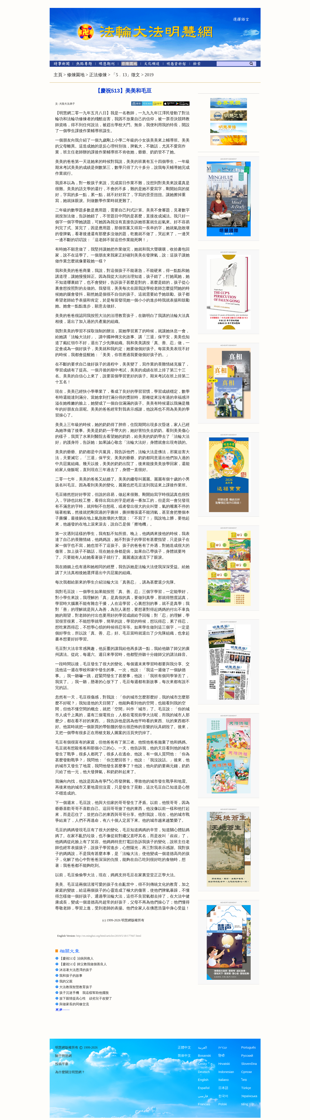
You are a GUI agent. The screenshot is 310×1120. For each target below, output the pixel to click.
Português (248, 1047)
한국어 (223, 1096)
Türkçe (246, 1088)
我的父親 (66, 981)
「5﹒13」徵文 (125, 74)
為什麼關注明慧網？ (70, 1072)
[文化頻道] (152, 64)
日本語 (223, 1088)
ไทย (244, 1080)
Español (203, 1088)
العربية (202, 1047)
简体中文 (184, 1055)
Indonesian (226, 1072)
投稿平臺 (61, 1064)
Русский (247, 1055)
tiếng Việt (247, 1104)
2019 (149, 74)
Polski (222, 1104)
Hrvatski (224, 1063)
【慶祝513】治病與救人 (76, 958)
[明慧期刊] (107, 64)
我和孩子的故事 (70, 975)
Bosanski (204, 1055)
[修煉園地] (129, 64)
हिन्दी (221, 1055)
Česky (202, 1063)
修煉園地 (76, 74)
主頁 (58, 74)
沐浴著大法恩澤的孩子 (75, 970)
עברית (222, 1047)
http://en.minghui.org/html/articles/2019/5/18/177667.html (108, 935)
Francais (204, 1104)
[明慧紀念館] (176, 64)
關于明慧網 (63, 1056)
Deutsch (204, 1072)
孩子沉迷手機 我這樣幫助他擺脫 (84, 993)
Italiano (223, 1080)
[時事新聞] (60, 64)
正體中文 (184, 1047)
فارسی (203, 1096)
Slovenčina (249, 1063)
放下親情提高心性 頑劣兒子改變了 (85, 998)
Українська (249, 1096)
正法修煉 (98, 74)
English (203, 1080)
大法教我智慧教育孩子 (75, 987)
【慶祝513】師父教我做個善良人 (83, 964)
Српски (246, 1072)
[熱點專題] (84, 64)
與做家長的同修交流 (74, 1004)
